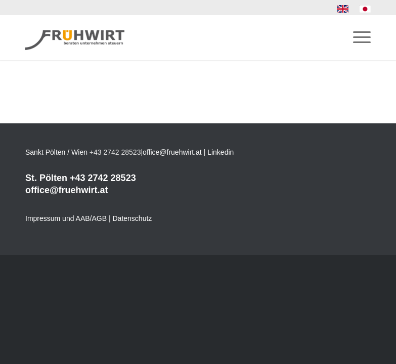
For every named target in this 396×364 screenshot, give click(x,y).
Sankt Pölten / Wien (56, 152)
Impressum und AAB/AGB (66, 218)
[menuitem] (343, 9)
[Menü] (357, 37)
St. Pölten (46, 178)
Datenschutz (132, 218)
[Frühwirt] (74, 37)
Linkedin (220, 152)
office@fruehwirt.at (172, 152)
